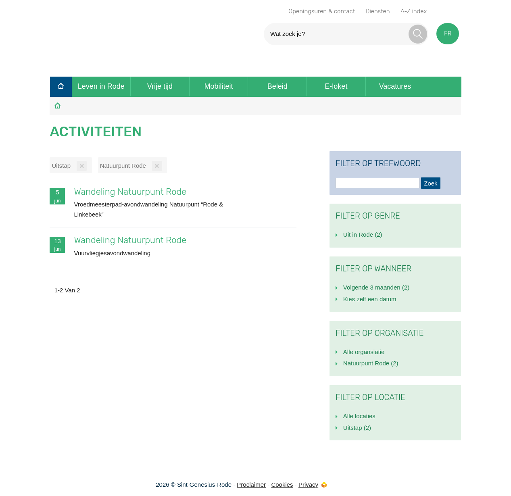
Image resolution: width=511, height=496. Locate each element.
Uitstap (357, 427)
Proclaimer (251, 484)
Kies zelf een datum (369, 299)
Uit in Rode (362, 234)
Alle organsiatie (364, 351)
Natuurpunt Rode (370, 363)
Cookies (282, 484)
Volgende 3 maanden (376, 287)
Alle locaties (359, 416)
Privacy (308, 484)
